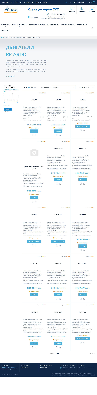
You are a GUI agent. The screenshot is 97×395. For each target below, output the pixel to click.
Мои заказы (43, 367)
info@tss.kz (62, 17)
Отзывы (27, 2)
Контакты (4, 30)
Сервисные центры (83, 25)
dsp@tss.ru (62, 18)
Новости (5, 2)
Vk (72, 387)
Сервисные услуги (68, 25)
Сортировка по (45, 87)
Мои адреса (43, 369)
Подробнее (10, 76)
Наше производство (27, 369)
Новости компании (26, 373)
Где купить (54, 25)
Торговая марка (25, 371)
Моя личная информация (47, 371)
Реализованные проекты (39, 25)
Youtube (67, 385)
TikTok (67, 383)
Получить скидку (34, 127)
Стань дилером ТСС (43, 9)
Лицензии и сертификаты (28, 374)
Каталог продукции (19, 25)
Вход (90, 2)
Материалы (24, 376)
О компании (5, 25)
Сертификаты (16, 2)
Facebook (64, 387)
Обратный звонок (79, 2)
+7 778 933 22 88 (57, 15)
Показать (83, 87)
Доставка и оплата (39, 2)
